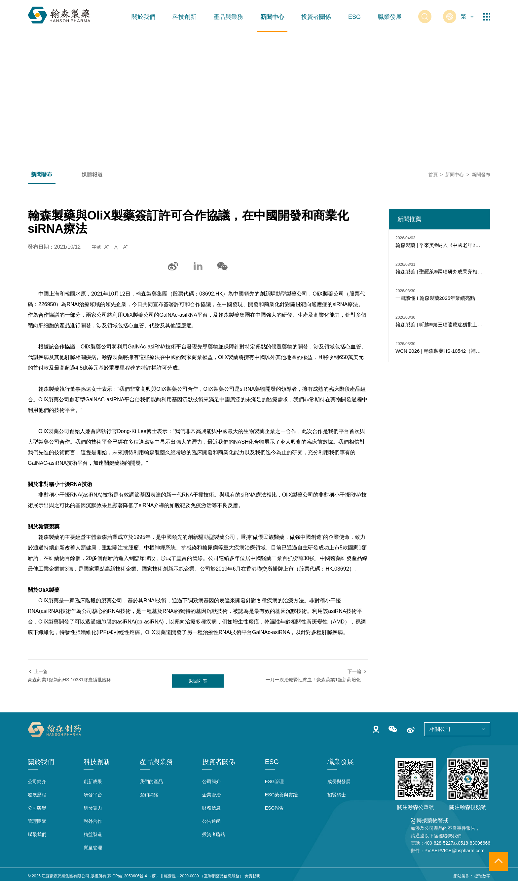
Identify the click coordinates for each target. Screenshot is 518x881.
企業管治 (211, 794)
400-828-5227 (439, 843)
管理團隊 (37, 821)
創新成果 (93, 781)
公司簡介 (37, 781)
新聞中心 (272, 17)
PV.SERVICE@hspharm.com (455, 850)
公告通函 (211, 821)
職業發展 (390, 17)
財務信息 (211, 808)
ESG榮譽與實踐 (281, 794)
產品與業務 (228, 17)
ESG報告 (274, 808)
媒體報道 (92, 174)
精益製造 (93, 834)
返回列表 (198, 681)
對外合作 (93, 821)
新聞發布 (41, 174)
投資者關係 (316, 17)
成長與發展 (339, 781)
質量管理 (93, 847)
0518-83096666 (474, 843)
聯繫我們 (37, 834)
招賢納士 (336, 794)
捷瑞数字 (482, 876)
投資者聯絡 (213, 834)
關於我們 (143, 17)
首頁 (433, 174)
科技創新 (184, 17)
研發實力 (93, 808)
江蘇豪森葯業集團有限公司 (65, 876)
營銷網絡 (149, 794)
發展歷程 (37, 794)
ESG (354, 17)
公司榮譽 (37, 808)
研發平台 (93, 794)
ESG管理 (274, 781)
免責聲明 (252, 876)
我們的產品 (151, 781)
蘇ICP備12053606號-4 (127, 876)
